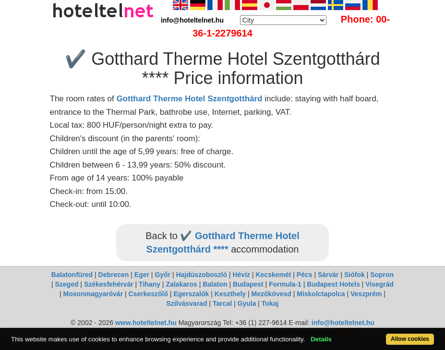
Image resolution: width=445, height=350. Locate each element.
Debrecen (113, 274)
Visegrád (379, 284)
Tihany (149, 284)
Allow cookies (410, 339)
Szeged (66, 284)
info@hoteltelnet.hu (343, 322)
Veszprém (366, 294)
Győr (162, 274)
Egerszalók (191, 294)
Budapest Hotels (333, 284)
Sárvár (328, 274)
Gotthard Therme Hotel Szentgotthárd (189, 98)
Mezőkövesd (271, 294)
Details (321, 339)
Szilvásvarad (187, 303)
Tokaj (270, 303)
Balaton (215, 284)
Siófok (354, 274)
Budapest (248, 284)
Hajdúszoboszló (201, 274)
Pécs (305, 274)
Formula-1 (285, 284)
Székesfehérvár (108, 284)
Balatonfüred (72, 274)
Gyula (247, 303)
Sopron (382, 274)
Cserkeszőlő (148, 294)
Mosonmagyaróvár (93, 294)
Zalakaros (181, 284)
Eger (141, 274)
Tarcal (222, 303)
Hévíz (241, 274)
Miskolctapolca (321, 294)
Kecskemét (273, 274)
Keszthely (230, 294)
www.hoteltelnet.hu (146, 322)
